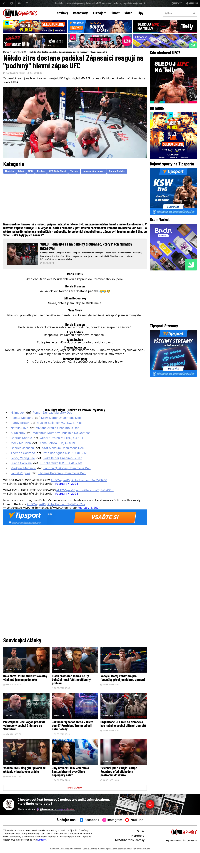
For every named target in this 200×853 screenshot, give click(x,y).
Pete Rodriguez (53, 453)
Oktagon (60, 253)
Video (128, 13)
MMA (21, 171)
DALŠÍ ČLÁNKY (75, 788)
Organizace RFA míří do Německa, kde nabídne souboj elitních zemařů (123, 724)
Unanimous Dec (70, 418)
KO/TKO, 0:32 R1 (76, 453)
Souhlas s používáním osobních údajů (115, 849)
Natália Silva (19, 428)
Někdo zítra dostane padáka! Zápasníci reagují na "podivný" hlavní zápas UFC (68, 52)
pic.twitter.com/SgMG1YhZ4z (65, 504)
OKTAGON (17, 670)
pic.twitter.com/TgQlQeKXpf (95, 490)
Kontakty (41, 840)
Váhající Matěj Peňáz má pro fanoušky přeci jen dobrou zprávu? (122, 678)
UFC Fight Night (57, 171)
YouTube (134, 820)
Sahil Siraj (137, 253)
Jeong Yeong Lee (23, 458)
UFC (23, 52)
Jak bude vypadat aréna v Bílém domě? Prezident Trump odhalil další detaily (72, 726)
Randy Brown (20, 423)
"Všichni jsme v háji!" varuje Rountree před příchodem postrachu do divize (118, 772)
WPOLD (38, 73)
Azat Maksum (51, 448)
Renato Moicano (22, 418)
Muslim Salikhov (48, 423)
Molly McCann (21, 443)
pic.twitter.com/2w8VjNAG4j (89, 480)
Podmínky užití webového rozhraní (65, 849)
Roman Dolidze (117, 171)
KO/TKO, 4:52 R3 (70, 463)
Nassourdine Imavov (94, 171)
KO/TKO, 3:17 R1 (71, 423)
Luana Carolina (21, 463)
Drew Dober (49, 418)
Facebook (89, 820)
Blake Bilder (51, 458)
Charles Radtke (21, 438)
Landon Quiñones (55, 468)
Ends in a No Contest (75, 433)
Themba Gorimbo (23, 453)
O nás (141, 831)
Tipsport (76, 253)
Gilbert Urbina (50, 438)
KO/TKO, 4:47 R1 (72, 438)
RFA (111, 716)
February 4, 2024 (66, 484)
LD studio (145, 849)
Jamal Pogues (20, 473)
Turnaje (99, 13)
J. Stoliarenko (49, 463)
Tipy (140, 13)
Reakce (41, 171)
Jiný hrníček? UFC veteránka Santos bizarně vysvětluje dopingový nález (70, 772)
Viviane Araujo (46, 428)
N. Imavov (18, 412)
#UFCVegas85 (60, 480)
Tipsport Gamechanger (92, 253)
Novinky (62, 13)
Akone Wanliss (124, 253)
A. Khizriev (18, 433)
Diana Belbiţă (48, 443)
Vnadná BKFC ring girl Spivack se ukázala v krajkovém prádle (24, 770)
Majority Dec (63, 412)
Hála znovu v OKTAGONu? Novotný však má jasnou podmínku (25, 678)
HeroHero (138, 835)
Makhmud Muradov (46, 433)
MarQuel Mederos (23, 468)
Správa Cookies (90, 849)
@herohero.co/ (56, 809)
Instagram (112, 820)
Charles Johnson (22, 448)
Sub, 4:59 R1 (66, 443)
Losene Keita (110, 253)
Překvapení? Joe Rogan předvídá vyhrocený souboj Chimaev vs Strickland (24, 726)
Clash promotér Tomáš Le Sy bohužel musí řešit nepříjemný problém (71, 680)
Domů (6, 52)
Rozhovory (80, 13)
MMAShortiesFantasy (130, 840)
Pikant (115, 13)
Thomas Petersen (50, 473)
